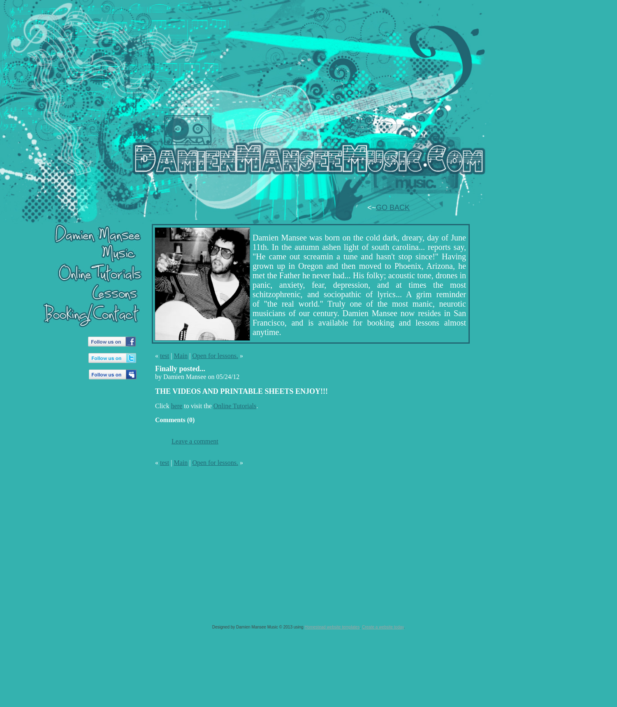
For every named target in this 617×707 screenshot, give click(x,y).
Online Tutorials (234, 405)
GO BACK (393, 207)
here (177, 405)
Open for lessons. (215, 355)
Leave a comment (195, 441)
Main (181, 355)
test (164, 355)
